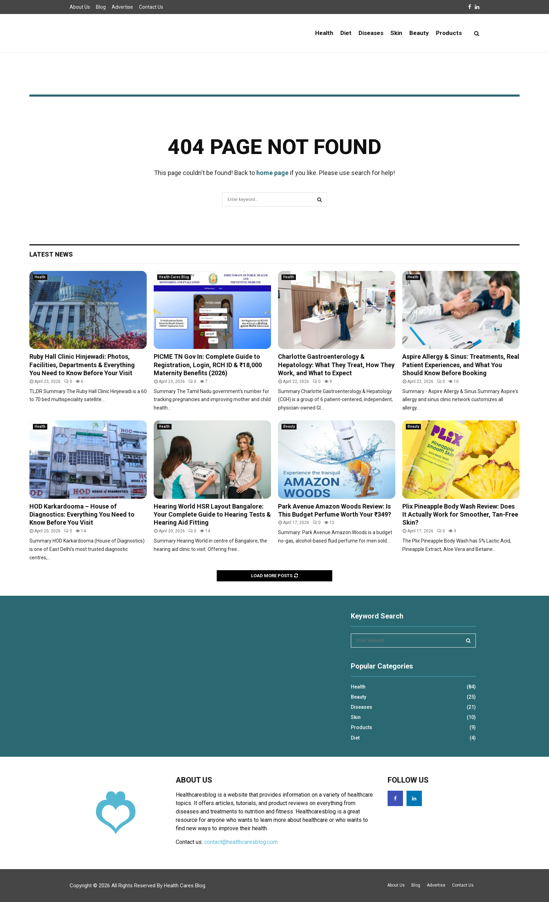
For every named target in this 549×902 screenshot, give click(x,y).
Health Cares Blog (174, 277)
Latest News (51, 254)
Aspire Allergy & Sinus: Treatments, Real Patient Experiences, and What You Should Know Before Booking (460, 365)
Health (324, 32)
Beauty (419, 32)
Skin (396, 32)
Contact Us (151, 7)
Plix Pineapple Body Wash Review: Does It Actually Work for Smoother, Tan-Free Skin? (460, 514)
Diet (346, 32)
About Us (80, 7)
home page (272, 172)
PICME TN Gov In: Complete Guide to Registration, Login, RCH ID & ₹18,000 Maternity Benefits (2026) (208, 365)
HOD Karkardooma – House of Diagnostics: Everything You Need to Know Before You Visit (81, 514)
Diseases (371, 32)
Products (449, 32)
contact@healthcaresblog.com (241, 842)
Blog (101, 7)
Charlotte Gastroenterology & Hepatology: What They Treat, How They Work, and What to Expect (336, 365)
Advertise (122, 7)
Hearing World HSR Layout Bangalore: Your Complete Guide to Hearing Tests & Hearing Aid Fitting (212, 514)
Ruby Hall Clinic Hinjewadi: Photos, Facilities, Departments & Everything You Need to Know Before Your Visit (82, 365)
